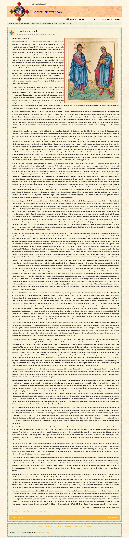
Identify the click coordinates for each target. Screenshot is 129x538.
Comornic (106, 19)
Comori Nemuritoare (47, 12)
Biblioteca (70, 19)
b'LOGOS (93, 19)
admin (21, 34)
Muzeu (81, 19)
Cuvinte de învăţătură (45, 34)
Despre (117, 19)
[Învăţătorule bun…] (27, 31)
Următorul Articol (112, 518)
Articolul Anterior (16, 518)
